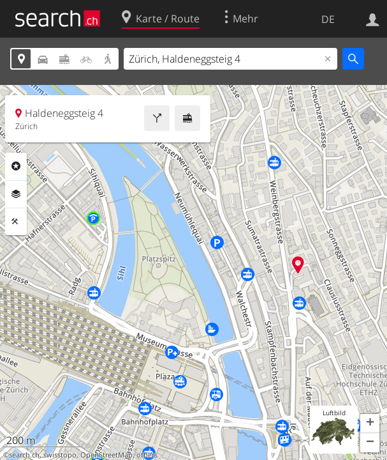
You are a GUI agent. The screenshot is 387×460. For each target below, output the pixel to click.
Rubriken (16, 166)
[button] (369, 423)
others (146, 454)
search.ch (24, 454)
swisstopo (60, 454)
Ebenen (16, 194)
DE (328, 19)
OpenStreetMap (106, 454)
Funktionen (16, 221)
